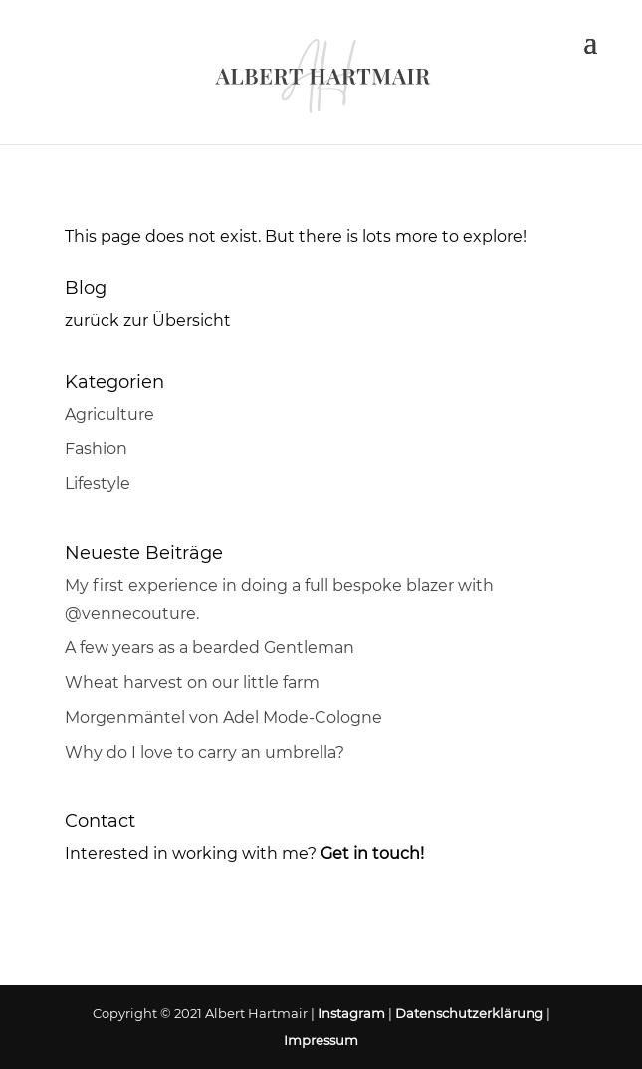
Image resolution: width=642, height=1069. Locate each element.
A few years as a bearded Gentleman (209, 647)
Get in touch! (372, 853)
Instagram (351, 1013)
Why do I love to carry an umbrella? (204, 752)
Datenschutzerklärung (469, 1013)
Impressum (321, 1040)
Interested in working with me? (191, 853)
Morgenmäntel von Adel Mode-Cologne (223, 717)
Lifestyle (97, 483)
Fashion (96, 449)
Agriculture (109, 414)
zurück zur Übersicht (148, 320)
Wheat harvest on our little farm (192, 682)
